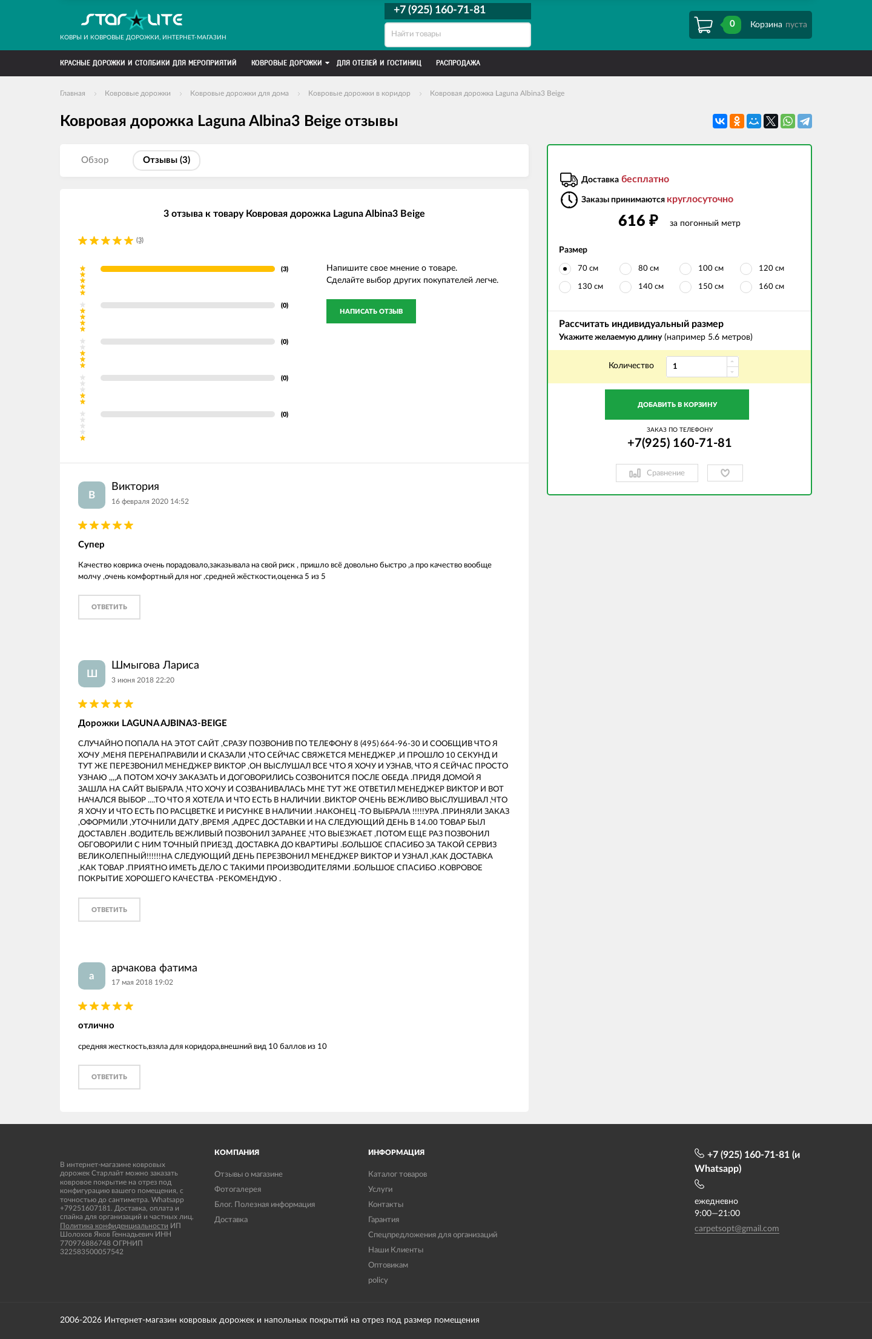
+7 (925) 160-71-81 (440, 10)
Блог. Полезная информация (264, 1205)
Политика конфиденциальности (114, 1225)
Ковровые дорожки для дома (239, 93)
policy (378, 1280)
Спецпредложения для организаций (432, 1235)
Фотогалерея (237, 1190)
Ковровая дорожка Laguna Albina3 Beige (497, 93)
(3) (140, 240)
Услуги (380, 1190)
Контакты (385, 1205)
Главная (72, 93)
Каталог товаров (397, 1175)
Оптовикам (388, 1265)
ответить (109, 607)
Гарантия (383, 1220)
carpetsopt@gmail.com (737, 1229)
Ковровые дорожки (138, 93)
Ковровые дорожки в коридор (359, 93)
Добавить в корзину (677, 405)
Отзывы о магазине (248, 1175)
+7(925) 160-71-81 (679, 443)
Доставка (231, 1220)
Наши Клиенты (395, 1250)
